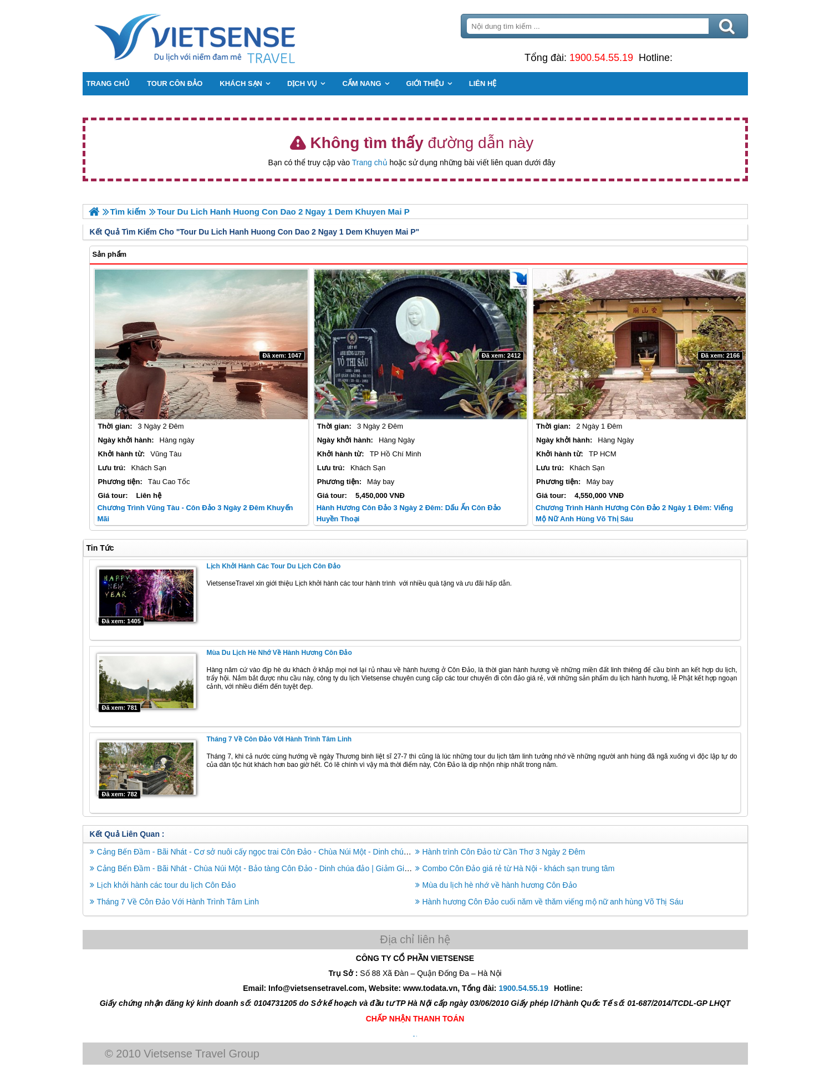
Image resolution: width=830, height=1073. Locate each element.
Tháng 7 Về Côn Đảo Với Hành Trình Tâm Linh (279, 739)
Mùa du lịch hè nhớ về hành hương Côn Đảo (279, 653)
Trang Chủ (222, 36)
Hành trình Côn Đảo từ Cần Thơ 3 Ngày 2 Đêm (503, 851)
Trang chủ (370, 162)
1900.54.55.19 (601, 57)
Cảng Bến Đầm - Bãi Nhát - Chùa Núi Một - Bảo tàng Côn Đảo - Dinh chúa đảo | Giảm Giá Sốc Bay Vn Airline (286, 868)
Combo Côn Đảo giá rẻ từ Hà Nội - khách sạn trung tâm (518, 868)
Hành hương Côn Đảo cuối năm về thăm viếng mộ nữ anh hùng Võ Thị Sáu (553, 901)
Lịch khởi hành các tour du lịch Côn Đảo (273, 566)
